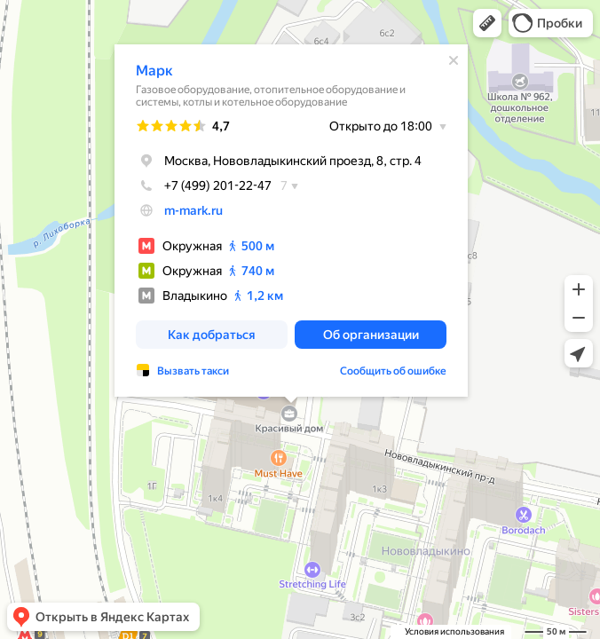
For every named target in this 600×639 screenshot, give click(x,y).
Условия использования (454, 631)
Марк (154, 70)
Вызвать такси (193, 371)
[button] (487, 23)
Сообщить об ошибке (393, 371)
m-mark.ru (193, 210)
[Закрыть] (453, 60)
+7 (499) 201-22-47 (204, 185)
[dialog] (291, 220)
